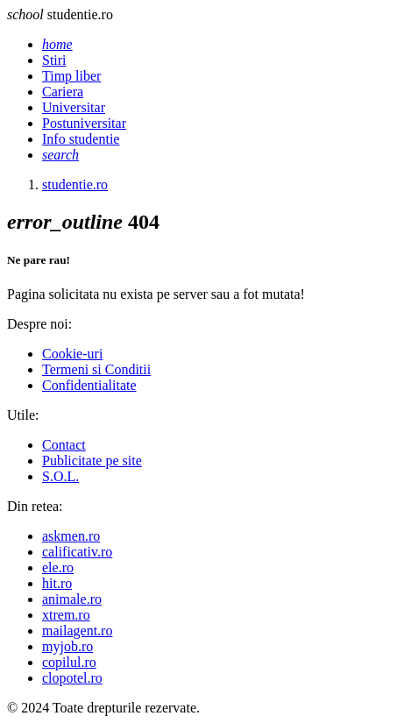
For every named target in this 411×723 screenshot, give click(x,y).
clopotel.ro (72, 677)
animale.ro (72, 599)
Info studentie (80, 138)
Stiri (54, 60)
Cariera (62, 91)
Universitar (73, 107)
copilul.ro (69, 662)
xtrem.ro (66, 614)
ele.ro (58, 567)
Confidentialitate (89, 385)
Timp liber (71, 75)
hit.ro (57, 583)
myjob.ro (67, 646)
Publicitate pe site (92, 460)
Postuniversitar (84, 123)
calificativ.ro (77, 551)
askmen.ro (71, 535)
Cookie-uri (72, 353)
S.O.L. (60, 476)
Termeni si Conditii (96, 369)
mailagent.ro (77, 630)
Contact (64, 444)
